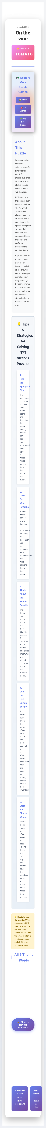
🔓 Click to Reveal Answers (23, 1025)
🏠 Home (23, 100)
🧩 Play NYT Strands (23, 122)
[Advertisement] (23, 976)
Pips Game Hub (14, 11)
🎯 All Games (23, 109)
